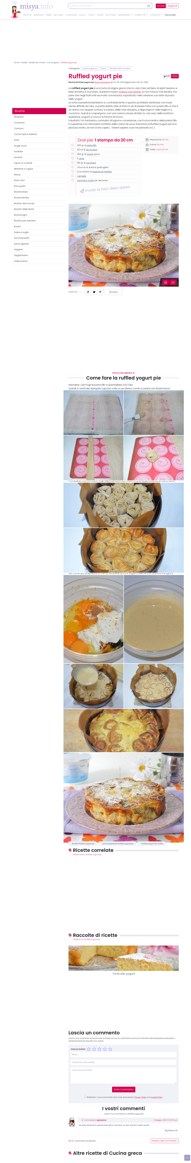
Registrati (172, 6)
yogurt (90, 154)
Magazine (170, 15)
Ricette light (20, 215)
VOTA (174, 76)
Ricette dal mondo (37, 63)
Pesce (17, 174)
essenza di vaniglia (102, 171)
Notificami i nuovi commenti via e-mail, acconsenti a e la (125, 1097)
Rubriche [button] (140, 15)
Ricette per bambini (25, 220)
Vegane (18, 249)
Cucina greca (53, 63)
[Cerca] (107, 6)
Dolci (82, 15)
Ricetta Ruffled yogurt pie (83, 844)
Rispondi (171, 1130)
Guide (100, 15)
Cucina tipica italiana (25, 134)
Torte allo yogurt (124, 973)
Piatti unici (19, 180)
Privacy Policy (141, 1097)
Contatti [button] (155, 15)
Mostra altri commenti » (164, 1141)
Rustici (17, 226)
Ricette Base (21, 191)
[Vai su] (187, 1158)
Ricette (27, 15)
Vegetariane (21, 255)
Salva (113, 292)
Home (16, 63)
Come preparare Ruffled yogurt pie (117, 844)
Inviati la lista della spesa (105, 189)
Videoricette (21, 261)
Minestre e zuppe (23, 168)
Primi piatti (19, 186)
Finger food (20, 145)
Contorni (71, 15)
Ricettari (111, 15)
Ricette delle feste (24, 209)
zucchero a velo (85, 180)
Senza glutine (21, 243)
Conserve (19, 122)
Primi (48, 15)
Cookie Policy (157, 1097)
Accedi (160, 6)
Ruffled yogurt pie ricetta (152, 844)
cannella (81, 176)
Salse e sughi (21, 232)
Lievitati (18, 157)
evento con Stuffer (130, 91)
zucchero (91, 163)
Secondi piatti (21, 238)
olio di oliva (91, 149)
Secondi (58, 15)
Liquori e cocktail (23, 163)
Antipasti (39, 15)
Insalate (18, 151)
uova (81, 158)
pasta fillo (91, 145)
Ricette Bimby (21, 197)
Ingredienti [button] (124, 15)
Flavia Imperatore (102, 82)
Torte (91, 15)
